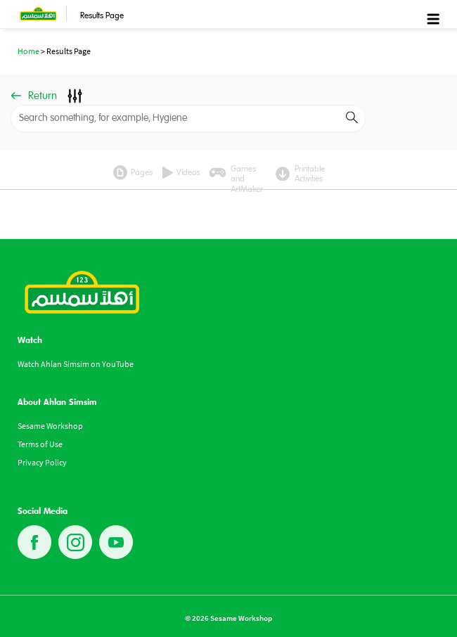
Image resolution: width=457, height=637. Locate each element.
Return (34, 96)
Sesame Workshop (50, 425)
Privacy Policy (42, 462)
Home (28, 51)
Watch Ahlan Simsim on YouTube (76, 364)
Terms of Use (40, 444)
